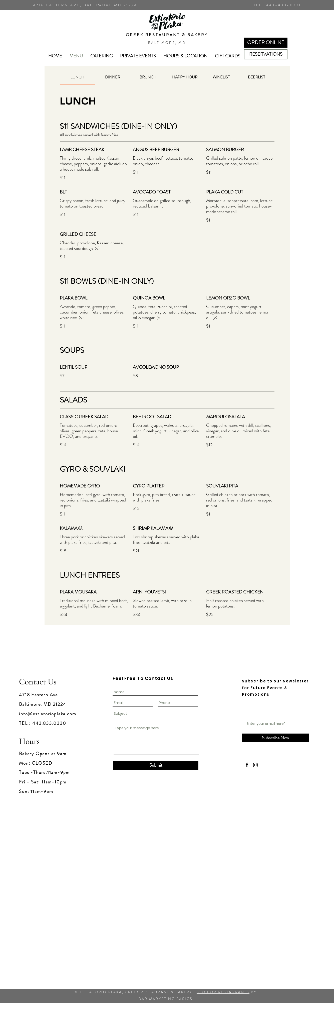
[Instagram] (255, 765)
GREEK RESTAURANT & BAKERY (167, 35)
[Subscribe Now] (275, 738)
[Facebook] (247, 765)
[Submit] (155, 765)
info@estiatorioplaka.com (47, 713)
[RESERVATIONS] (265, 54)
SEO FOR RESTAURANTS (223, 991)
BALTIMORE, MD (167, 42)
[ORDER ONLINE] (265, 43)
